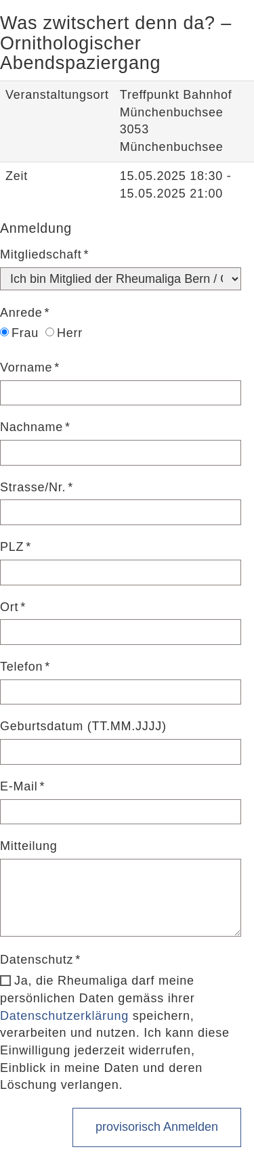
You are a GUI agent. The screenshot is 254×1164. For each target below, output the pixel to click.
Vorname (26, 367)
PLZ (12, 547)
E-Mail (19, 786)
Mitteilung (29, 846)
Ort (9, 607)
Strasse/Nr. (33, 487)
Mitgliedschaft (41, 254)
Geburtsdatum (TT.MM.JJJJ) (83, 726)
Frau (19, 333)
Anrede (21, 312)
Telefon (21, 666)
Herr (64, 333)
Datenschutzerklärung (64, 1016)
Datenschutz (36, 959)
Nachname (31, 427)
